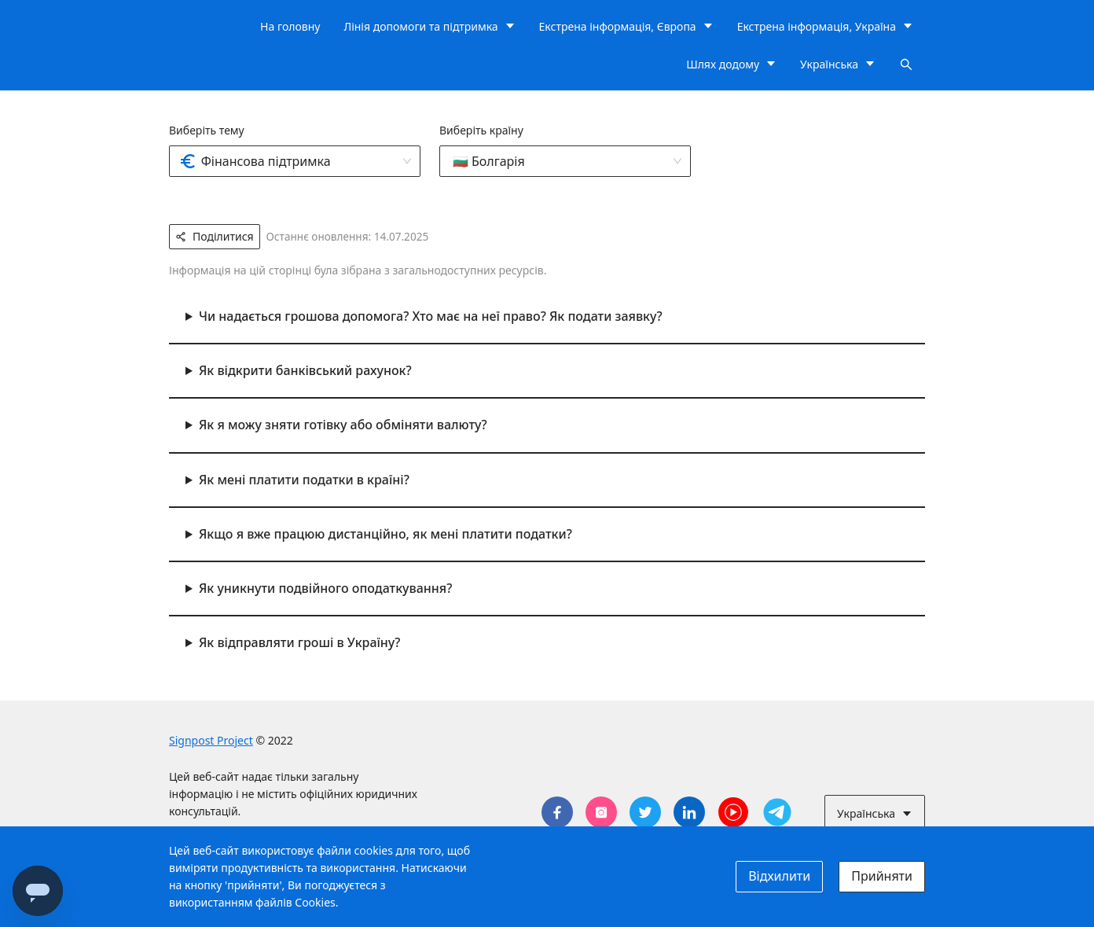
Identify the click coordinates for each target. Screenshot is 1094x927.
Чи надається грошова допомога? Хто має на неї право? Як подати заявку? (431, 316)
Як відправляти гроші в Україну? (300, 642)
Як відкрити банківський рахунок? (305, 370)
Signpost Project (211, 740)
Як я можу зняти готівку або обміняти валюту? (343, 424)
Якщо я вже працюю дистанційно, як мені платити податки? (385, 534)
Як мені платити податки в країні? (304, 479)
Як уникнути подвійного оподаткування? (325, 588)
